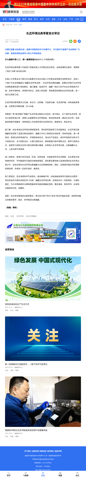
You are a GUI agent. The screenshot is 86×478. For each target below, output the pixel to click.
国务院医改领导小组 (21, 53)
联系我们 (50, 451)
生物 (11, 436)
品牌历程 (35, 451)
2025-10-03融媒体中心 (14, 433)
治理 (11, 370)
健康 (16, 310)
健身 (30, 19)
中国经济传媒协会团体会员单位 (43, 459)
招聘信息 (43, 451)
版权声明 (58, 451)
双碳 (16, 370)
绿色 (6, 310)
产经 (71, 19)
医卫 (36, 19)
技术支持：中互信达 (43, 466)
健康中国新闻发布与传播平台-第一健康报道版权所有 (43, 456)
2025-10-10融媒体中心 (14, 367)
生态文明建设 (31, 216)
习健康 (12, 19)
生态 (18, 19)
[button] (43, 241)
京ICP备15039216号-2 (43, 470)
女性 (48, 19)
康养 (24, 19)
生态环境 (20, 216)
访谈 (77, 19)
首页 (5, 19)
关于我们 (27, 451)
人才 (59, 19)
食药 (42, 19)
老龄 (54, 19)
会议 (65, 19)
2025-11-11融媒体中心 (13, 307)
